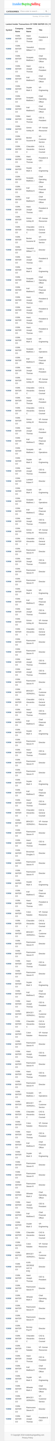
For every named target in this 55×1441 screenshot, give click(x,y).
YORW (8, 39)
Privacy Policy (27, 1438)
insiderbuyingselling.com (34, 1435)
